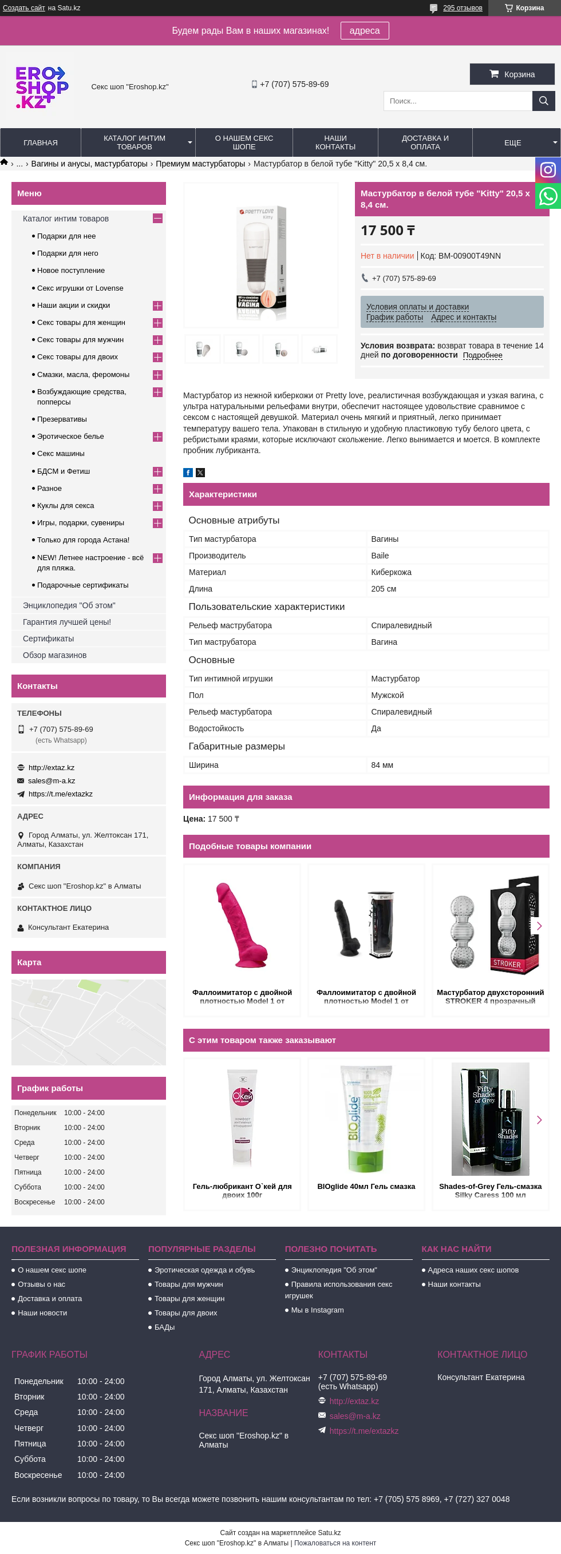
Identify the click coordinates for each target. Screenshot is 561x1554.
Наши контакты (335, 142)
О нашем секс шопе (244, 142)
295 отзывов (463, 8)
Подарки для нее (66, 236)
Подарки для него (67, 253)
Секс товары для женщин (81, 322)
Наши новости (42, 1313)
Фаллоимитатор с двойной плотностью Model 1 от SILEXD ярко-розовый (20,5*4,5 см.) (242, 997)
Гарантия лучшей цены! (67, 622)
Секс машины (61, 453)
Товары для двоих (186, 1313)
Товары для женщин (189, 1298)
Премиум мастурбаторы (200, 163)
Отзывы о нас (41, 1284)
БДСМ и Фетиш (63, 471)
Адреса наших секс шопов (473, 1270)
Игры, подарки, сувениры (80, 522)
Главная (40, 142)
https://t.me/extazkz (61, 794)
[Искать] (543, 101)
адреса (365, 30)
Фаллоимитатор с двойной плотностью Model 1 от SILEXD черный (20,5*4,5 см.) (366, 997)
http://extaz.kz (51, 767)
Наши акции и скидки (73, 305)
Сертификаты (48, 638)
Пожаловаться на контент (335, 1543)
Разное (49, 488)
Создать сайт (24, 8)
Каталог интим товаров (134, 142)
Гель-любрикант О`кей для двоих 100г (242, 1190)
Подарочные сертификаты (82, 585)
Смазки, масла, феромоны (83, 374)
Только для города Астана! (83, 540)
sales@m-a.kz (52, 780)
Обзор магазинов (54, 655)
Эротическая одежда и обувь (205, 1270)
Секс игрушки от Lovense (80, 288)
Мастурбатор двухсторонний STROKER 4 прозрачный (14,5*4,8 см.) (490, 997)
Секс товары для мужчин (80, 339)
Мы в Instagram (317, 1310)
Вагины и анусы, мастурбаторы (89, 163)
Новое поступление (71, 270)
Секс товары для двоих (77, 356)
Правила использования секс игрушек (339, 1290)
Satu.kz (329, 1533)
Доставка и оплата (425, 142)
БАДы (165, 1327)
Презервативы (62, 419)
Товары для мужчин (189, 1284)
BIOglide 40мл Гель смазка (366, 1186)
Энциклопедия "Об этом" (69, 605)
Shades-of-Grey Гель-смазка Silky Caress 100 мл (490, 1190)
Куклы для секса (65, 505)
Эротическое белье (70, 436)
